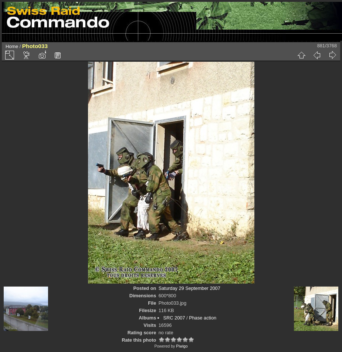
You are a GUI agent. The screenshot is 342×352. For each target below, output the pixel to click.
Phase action (202, 318)
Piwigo (181, 346)
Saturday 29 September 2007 (189, 288)
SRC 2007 (174, 318)
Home (12, 46)
